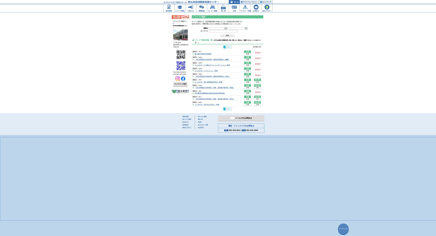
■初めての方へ (187, 127)
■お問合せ (201, 127)
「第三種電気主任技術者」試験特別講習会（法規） (212, 76)
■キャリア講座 (187, 119)
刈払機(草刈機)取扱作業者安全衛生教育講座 (210, 93)
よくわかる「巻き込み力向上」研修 (207, 104)
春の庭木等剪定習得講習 (203, 54)
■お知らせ (186, 122)
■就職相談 (186, 124)
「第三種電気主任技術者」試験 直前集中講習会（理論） (214, 87)
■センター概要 (202, 116)
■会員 (200, 122)
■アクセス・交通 (203, 124)
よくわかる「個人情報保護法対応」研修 (208, 82)
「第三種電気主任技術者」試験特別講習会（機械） (212, 59)
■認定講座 (186, 116)
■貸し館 (200, 119)
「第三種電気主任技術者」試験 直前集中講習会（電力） (214, 99)
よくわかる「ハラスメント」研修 (206, 71)
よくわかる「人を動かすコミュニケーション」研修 (212, 65)
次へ (230, 47)
